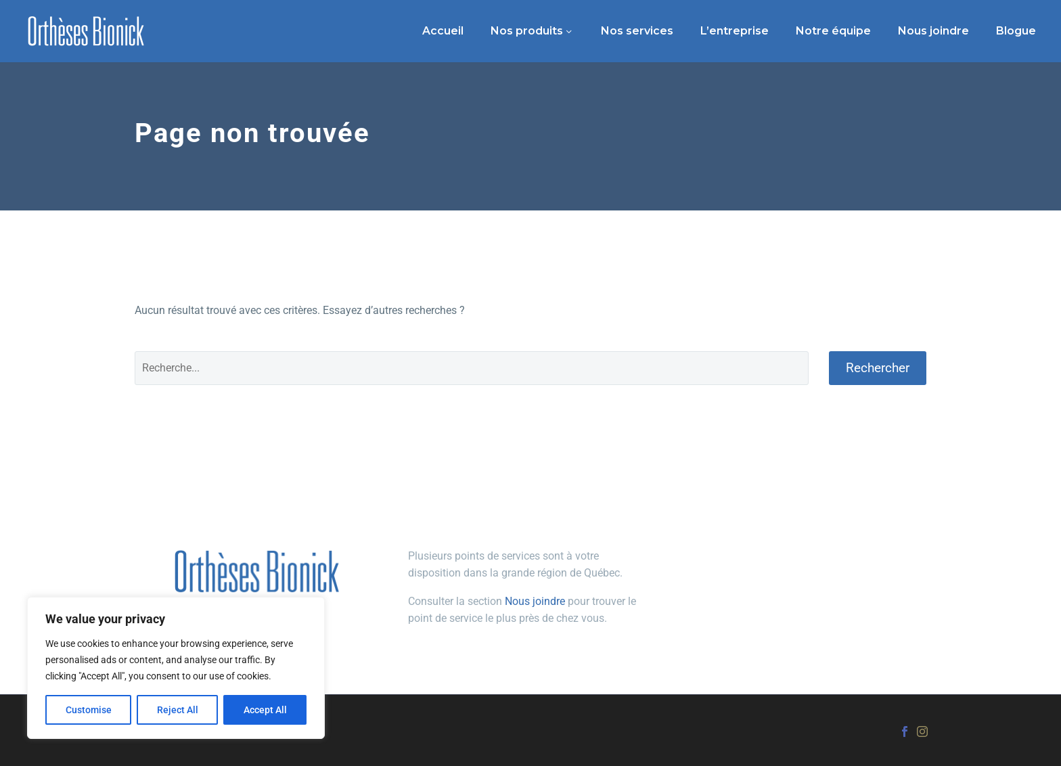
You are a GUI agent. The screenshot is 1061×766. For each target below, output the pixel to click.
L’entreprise (734, 30)
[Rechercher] (472, 368)
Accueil (443, 30)
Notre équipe (833, 30)
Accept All (265, 709)
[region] (176, 668)
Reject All (177, 709)
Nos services (637, 30)
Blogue (1016, 30)
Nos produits (527, 30)
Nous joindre (933, 30)
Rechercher (877, 368)
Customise (89, 709)
